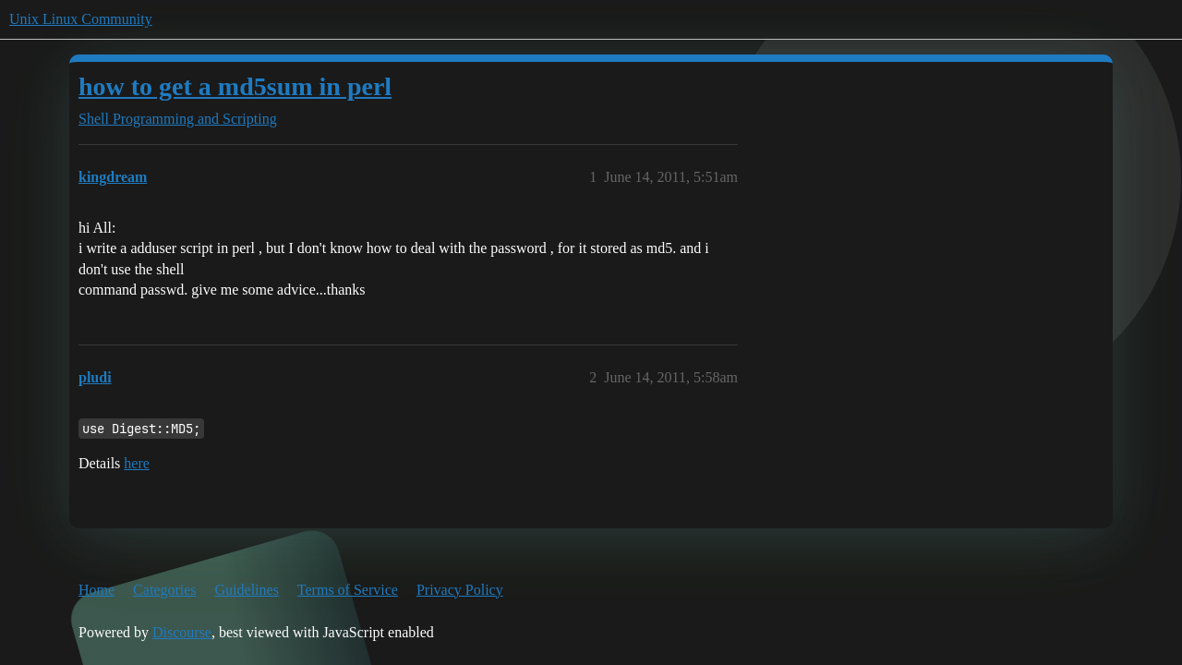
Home (96, 590)
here (137, 463)
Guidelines (247, 590)
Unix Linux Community (80, 19)
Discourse (181, 632)
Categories (164, 590)
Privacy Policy (459, 590)
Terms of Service (347, 590)
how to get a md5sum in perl (235, 86)
